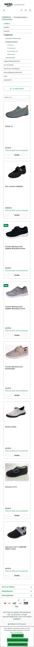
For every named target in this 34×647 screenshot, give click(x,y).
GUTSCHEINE (9, 65)
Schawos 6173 (11, 487)
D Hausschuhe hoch (12, 51)
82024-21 (9, 126)
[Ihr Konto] (25, 10)
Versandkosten (16, 614)
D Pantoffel (10, 45)
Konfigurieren (17, 636)
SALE (5, 76)
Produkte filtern (17, 89)
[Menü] (4, 10)
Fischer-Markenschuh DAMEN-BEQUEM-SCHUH (15, 248)
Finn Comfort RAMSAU (14, 186)
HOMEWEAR (8, 35)
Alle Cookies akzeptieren (17, 644)
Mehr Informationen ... (17, 632)
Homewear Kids (10, 57)
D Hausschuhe (11, 48)
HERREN (7, 24)
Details (17, 155)
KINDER (6, 31)
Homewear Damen (11, 42)
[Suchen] (21, 10)
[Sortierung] (17, 97)
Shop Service (7, 591)
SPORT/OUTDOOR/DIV (12, 69)
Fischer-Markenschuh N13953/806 (14, 368)
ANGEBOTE (8, 80)
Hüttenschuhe (11, 54)
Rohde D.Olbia (10, 427)
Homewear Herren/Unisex (13, 38)
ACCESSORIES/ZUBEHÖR (13, 72)
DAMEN (6, 27)
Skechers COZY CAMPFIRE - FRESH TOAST (16, 548)
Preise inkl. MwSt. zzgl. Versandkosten (16, 150)
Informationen (7, 595)
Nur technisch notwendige (17, 640)
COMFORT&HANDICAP (12, 61)
